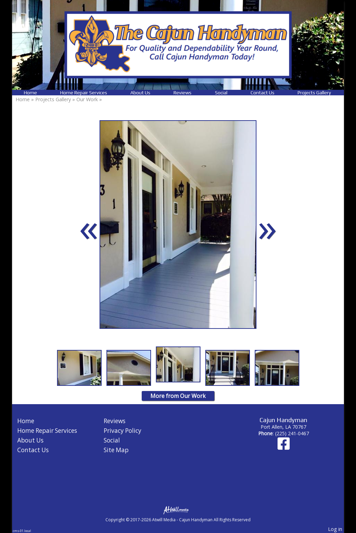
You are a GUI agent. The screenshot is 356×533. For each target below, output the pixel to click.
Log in (335, 529)
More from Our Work (178, 396)
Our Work (87, 99)
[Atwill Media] (178, 510)
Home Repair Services (83, 92)
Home (30, 92)
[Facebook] (284, 447)
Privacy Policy (122, 431)
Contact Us (262, 92)
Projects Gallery (314, 92)
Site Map (116, 450)
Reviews (182, 92)
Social (221, 92)
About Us (140, 92)
